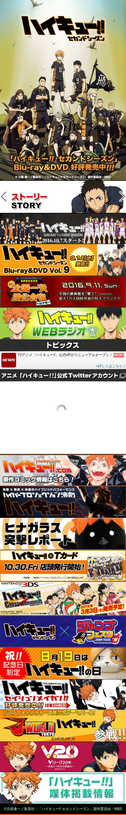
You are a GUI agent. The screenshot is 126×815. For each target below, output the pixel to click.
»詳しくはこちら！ (111, 366)
